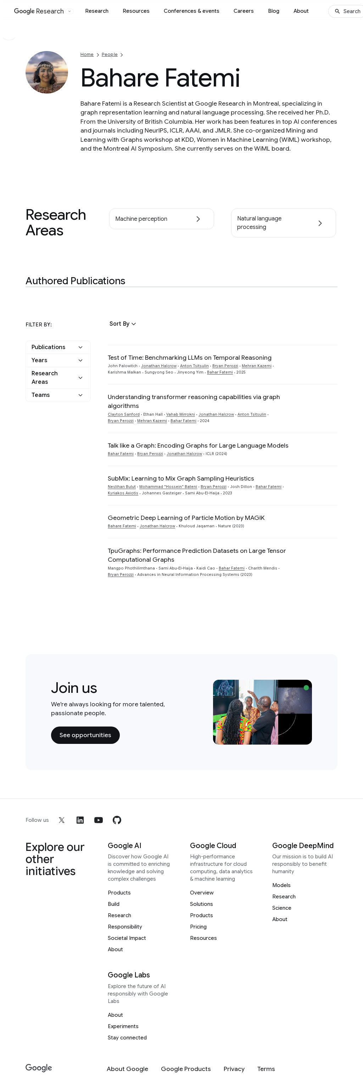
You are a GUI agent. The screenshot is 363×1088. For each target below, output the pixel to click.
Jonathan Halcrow (159, 366)
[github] (116, 820)
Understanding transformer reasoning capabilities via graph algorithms (194, 401)
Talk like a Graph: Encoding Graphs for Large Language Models (198, 445)
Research (96, 11)
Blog (273, 11)
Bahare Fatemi (122, 526)
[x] (61, 820)
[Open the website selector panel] (69, 11)
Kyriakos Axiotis (123, 493)
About (301, 11)
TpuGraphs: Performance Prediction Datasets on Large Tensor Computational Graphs (197, 555)
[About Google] (127, 1069)
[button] (123, 323)
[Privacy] (234, 1069)
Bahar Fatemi (220, 372)
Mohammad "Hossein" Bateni (168, 486)
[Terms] (266, 1069)
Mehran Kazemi (257, 366)
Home (87, 54)
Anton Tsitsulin (194, 366)
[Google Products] (186, 1069)
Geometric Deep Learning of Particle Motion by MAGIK (186, 518)
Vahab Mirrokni (180, 414)
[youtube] (98, 820)
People (110, 54)
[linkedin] (80, 820)
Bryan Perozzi (225, 366)
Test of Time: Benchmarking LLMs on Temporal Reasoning (190, 357)
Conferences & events (191, 11)
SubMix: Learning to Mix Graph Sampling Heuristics (181, 478)
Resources (136, 11)
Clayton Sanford (124, 414)
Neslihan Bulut (122, 486)
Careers (244, 11)
